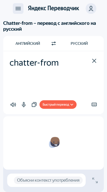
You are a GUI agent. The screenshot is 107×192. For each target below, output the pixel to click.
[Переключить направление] (53, 43)
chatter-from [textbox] (34, 63)
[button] (91, 8)
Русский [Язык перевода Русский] (79, 43)
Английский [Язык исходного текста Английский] (27, 43)
